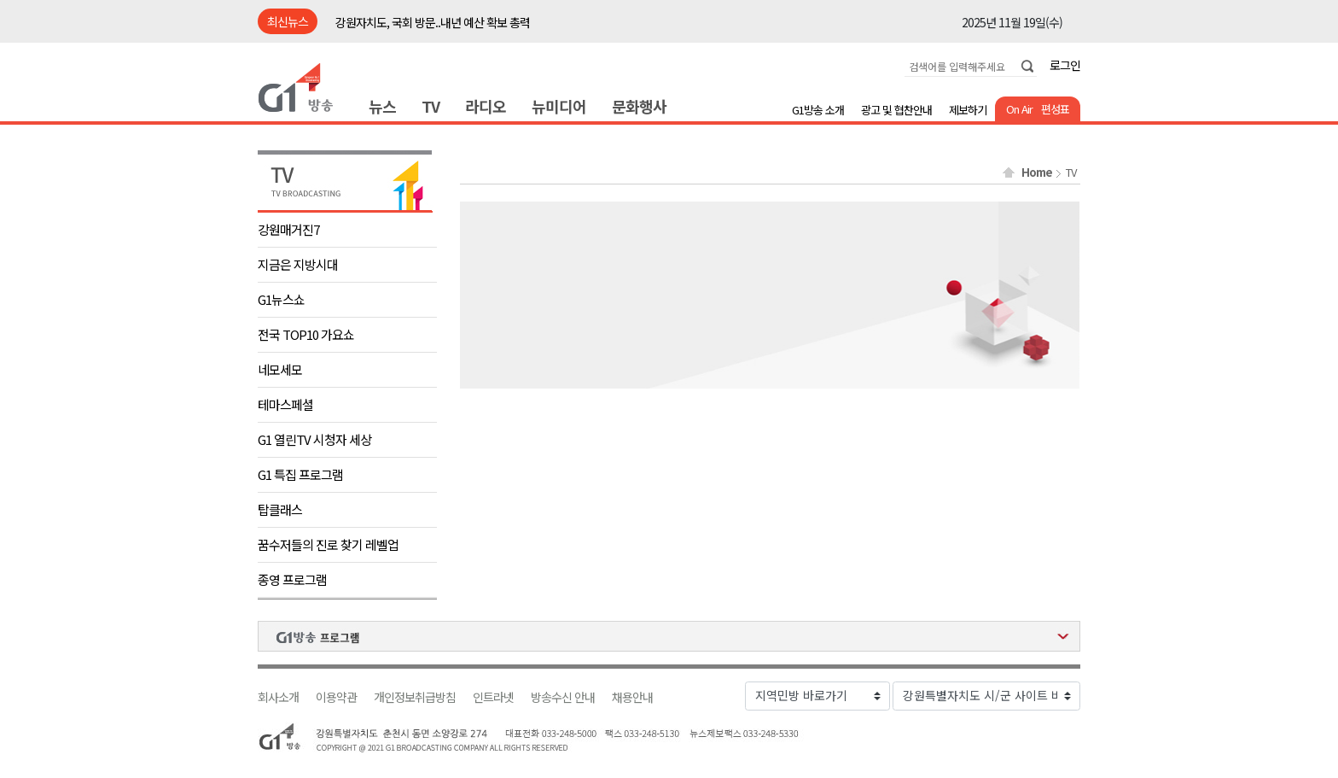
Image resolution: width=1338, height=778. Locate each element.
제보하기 (967, 110)
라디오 (485, 106)
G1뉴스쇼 (281, 299)
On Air (1019, 109)
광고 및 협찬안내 (896, 110)
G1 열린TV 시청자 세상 (314, 439)
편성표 (1055, 109)
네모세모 (280, 369)
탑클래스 (280, 509)
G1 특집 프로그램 (300, 474)
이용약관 (336, 697)
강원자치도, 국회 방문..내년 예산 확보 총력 (432, 22)
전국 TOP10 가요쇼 (306, 334)
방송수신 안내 (563, 697)
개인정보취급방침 (415, 697)
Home (1036, 172)
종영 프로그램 (292, 579)
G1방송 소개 (818, 110)
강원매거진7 (288, 229)
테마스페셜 (285, 404)
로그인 (1065, 64)
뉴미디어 (559, 106)
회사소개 (278, 697)
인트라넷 (493, 697)
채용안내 (632, 697)
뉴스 (382, 106)
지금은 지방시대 (298, 264)
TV (430, 106)
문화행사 (639, 106)
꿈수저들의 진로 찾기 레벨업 (328, 544)
